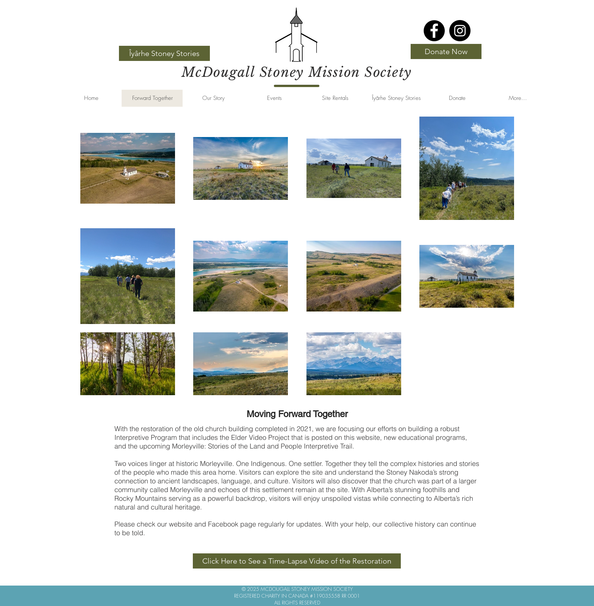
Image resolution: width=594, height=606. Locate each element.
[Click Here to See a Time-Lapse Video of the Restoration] (297, 561)
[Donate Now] (446, 51)
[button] (213, 98)
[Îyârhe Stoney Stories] (164, 53)
